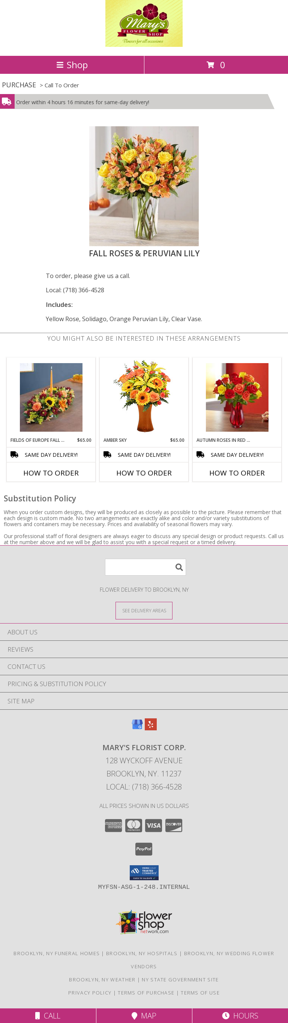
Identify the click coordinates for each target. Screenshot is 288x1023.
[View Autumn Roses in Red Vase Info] (237, 397)
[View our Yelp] (151, 728)
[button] (144, 872)
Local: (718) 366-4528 (75, 290)
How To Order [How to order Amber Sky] (144, 473)
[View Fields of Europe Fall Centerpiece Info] (51, 397)
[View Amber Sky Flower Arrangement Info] (144, 397)
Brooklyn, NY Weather (102, 979)
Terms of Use (200, 992)
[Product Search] (145, 567)
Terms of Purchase (146, 992)
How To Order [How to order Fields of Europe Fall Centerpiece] (51, 473)
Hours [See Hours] (240, 1016)
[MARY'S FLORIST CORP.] (144, 44)
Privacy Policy (89, 992)
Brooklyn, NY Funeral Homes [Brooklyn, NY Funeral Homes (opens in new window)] (57, 953)
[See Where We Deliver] (144, 610)
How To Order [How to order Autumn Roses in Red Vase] (237, 473)
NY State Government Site (180, 979)
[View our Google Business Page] (137, 728)
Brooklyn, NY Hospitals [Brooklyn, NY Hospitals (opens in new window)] (142, 953)
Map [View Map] (144, 1016)
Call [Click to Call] (47, 1016)
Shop (72, 64)
